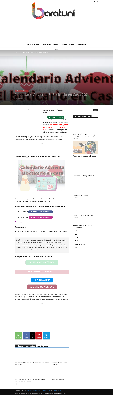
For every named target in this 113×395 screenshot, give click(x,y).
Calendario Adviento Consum (39, 379)
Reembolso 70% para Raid (83, 215)
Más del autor (42, 346)
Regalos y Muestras (33, 44)
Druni (76, 237)
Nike (76, 247)
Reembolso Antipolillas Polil (84, 176)
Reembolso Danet (80, 196)
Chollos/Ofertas (81, 44)
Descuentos (47, 44)
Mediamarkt (78, 241)
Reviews (71, 44)
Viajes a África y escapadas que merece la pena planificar (85, 135)
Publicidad (22, 1)
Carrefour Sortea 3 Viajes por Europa (41, 362)
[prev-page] (16, 384)
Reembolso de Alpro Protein (84, 156)
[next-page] (18, 384)
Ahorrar (64, 44)
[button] (96, 45)
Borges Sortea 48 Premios (58, 379)
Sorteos (56, 44)
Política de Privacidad (37, 390)
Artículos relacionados (25, 346)
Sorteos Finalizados (23, 52)
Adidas (77, 231)
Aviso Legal (29, 390)
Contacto (16, 1)
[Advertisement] (56, 31)
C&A (76, 234)
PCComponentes (80, 244)
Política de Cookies (47, 390)
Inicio (16, 52)
